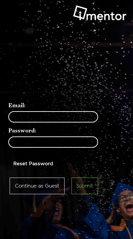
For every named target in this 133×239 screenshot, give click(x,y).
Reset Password (33, 163)
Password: (22, 130)
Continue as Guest (37, 186)
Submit (84, 186)
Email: (17, 105)
